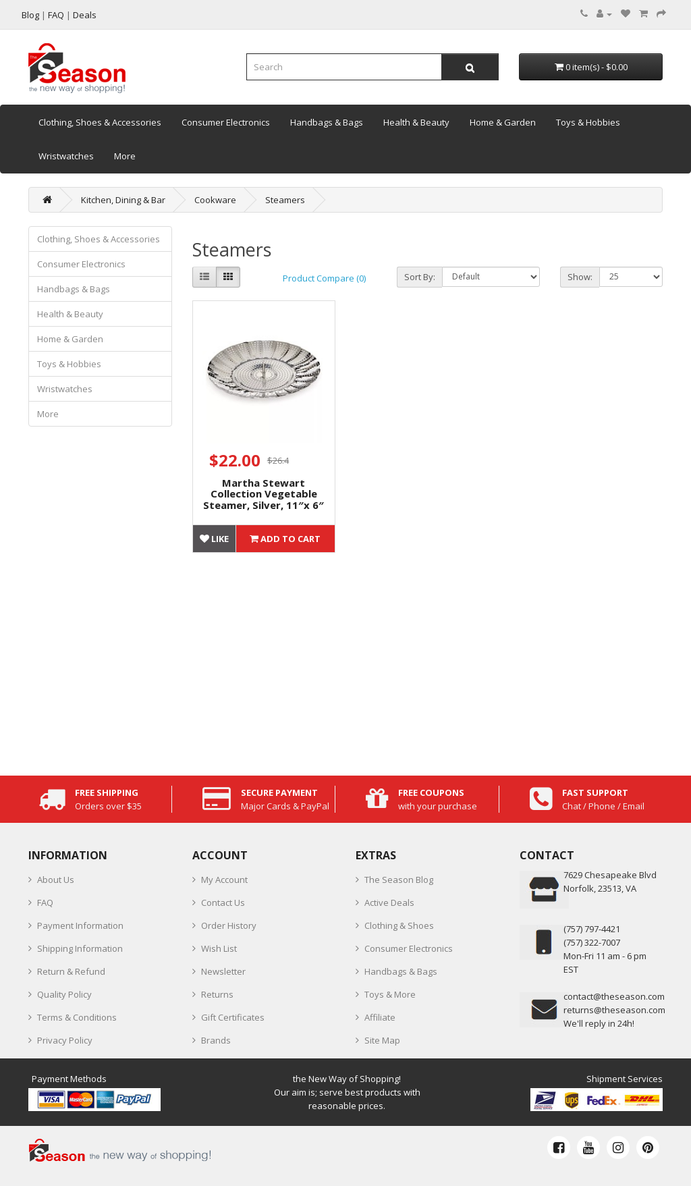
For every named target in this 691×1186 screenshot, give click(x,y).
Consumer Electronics (226, 122)
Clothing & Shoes (399, 925)
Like (214, 539)
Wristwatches (66, 156)
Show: (580, 277)
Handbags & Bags (326, 122)
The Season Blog (398, 879)
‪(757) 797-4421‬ (591, 929)
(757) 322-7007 (591, 942)
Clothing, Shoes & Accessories (99, 122)
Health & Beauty (416, 122)
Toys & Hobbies (588, 122)
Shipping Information (80, 948)
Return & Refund (71, 971)
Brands (216, 1040)
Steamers (285, 200)
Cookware (215, 200)
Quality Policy (64, 994)
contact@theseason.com (614, 996)
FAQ (45, 902)
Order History (228, 925)
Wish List (219, 948)
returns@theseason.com (614, 1010)
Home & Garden (503, 122)
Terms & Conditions (77, 1017)
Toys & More (390, 994)
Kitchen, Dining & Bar (123, 200)
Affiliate (379, 1017)
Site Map (382, 1040)
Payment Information (80, 925)
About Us (55, 879)
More (125, 156)
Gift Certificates (233, 1017)
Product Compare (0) (324, 278)
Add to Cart (285, 539)
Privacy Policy (64, 1040)
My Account (224, 879)
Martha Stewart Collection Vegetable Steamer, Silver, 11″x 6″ (263, 494)
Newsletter (223, 971)
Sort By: (419, 277)
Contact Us (223, 902)
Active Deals (389, 902)
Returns (217, 994)
